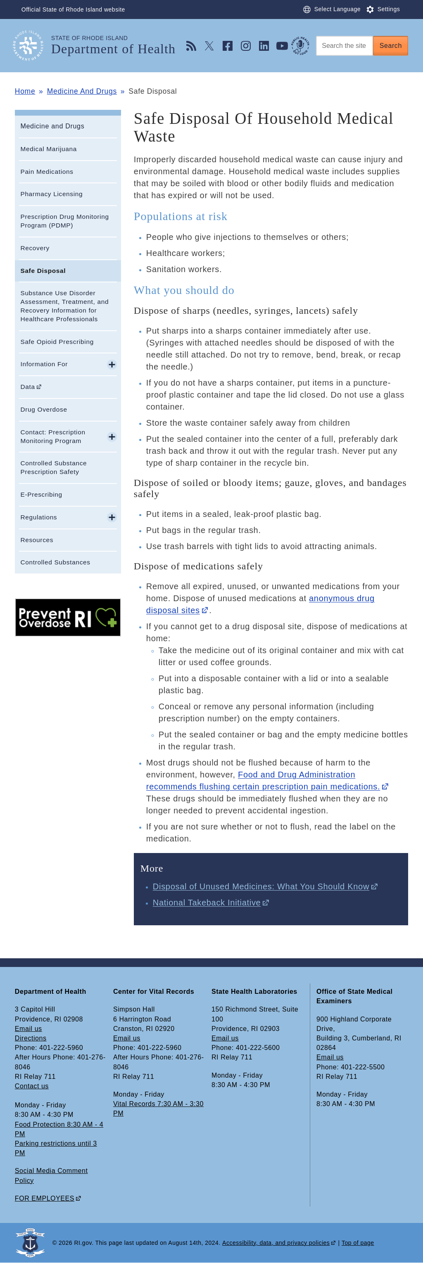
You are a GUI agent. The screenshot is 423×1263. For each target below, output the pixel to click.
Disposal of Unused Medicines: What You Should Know (261, 886)
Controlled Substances (55, 562)
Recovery (34, 247)
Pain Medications (46, 171)
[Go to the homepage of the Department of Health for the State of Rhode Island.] (33, 45)
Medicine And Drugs (82, 91)
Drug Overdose (43, 409)
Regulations (38, 517)
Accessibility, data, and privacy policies (276, 1242)
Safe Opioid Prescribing (56, 341)
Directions (31, 1038)
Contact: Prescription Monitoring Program (52, 436)
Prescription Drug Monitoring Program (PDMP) (64, 221)
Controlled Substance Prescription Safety (53, 467)
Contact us (32, 1086)
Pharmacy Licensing (51, 193)
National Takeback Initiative (207, 902)
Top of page (358, 1242)
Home (25, 91)
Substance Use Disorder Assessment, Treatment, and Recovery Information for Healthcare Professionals (64, 305)
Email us (28, 1028)
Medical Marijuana (48, 148)
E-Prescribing (41, 494)
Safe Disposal (43, 270)
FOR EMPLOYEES (44, 1198)
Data (27, 386)
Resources (36, 539)
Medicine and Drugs (52, 126)
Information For (44, 363)
